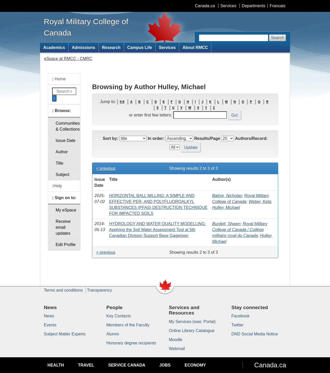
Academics (54, 47)
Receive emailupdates (63, 227)
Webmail (177, 348)
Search (277, 38)
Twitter (238, 325)
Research (111, 47)
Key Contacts (118, 316)
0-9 (122, 102)
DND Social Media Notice (255, 334)
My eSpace (66, 210)
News (49, 316)
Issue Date (65, 140)
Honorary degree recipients (131, 343)
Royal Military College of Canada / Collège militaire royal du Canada (239, 230)
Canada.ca (205, 6)
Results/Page (207, 138)
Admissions (83, 47)
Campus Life (139, 47)
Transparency (99, 290)
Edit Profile (66, 244)
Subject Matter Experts (65, 334)
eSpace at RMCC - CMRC (68, 58)
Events (50, 325)
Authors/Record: (251, 138)
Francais (277, 6)
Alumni (112, 334)
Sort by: (110, 138)
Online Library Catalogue (191, 330)
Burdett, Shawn (226, 224)
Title (59, 163)
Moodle (175, 339)
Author (62, 152)
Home (59, 79)
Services (228, 6)
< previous (105, 168)
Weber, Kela (260, 201)
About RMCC (195, 47)
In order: (156, 138)
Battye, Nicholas (227, 195)
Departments (254, 6)
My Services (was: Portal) (192, 321)
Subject (62, 174)
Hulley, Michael (226, 207)
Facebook (241, 316)
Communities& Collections (68, 126)
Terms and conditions (63, 290)
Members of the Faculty (128, 325)
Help (57, 186)
